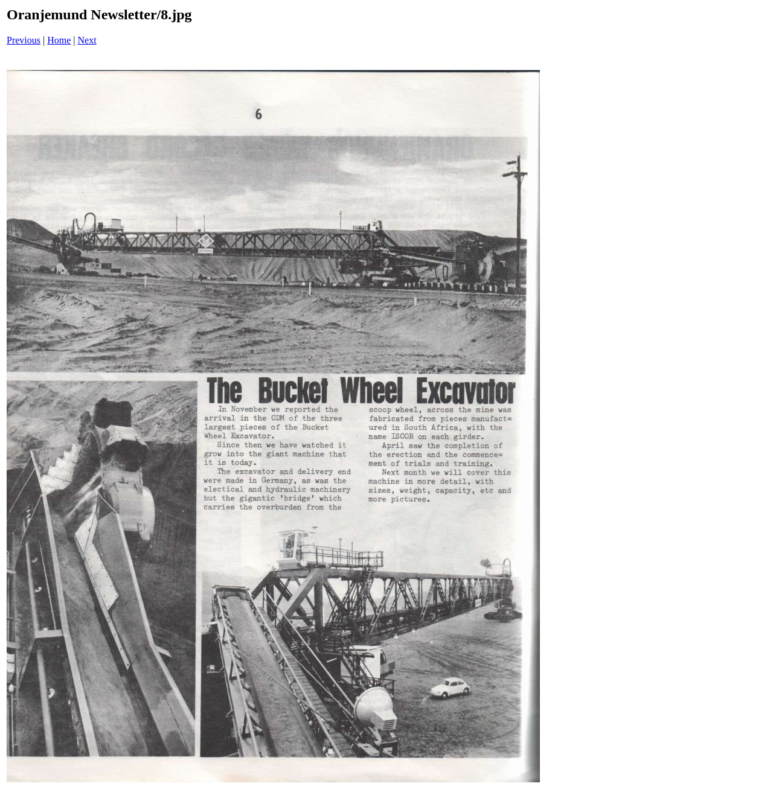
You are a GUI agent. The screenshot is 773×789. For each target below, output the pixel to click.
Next (87, 40)
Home (59, 40)
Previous (23, 40)
